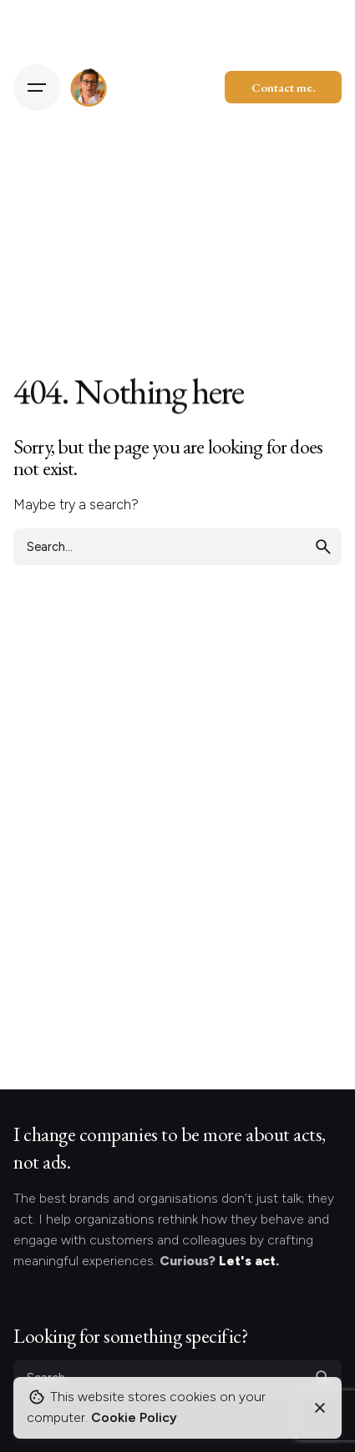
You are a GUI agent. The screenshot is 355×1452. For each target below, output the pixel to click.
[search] (323, 546)
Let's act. (249, 1261)
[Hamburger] (36, 87)
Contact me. (283, 87)
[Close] (320, 1407)
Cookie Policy (134, 1417)
